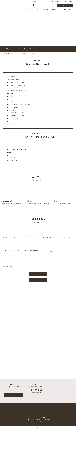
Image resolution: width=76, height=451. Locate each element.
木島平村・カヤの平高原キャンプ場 (17, 121)
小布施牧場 (11, 123)
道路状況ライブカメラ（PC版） (16, 112)
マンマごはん (64, 9)
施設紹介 (54, 9)
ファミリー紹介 (38, 9)
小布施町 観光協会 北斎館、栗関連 (17, 85)
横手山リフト (11, 96)
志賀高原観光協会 (12, 76)
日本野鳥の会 (11, 157)
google (10, 152)
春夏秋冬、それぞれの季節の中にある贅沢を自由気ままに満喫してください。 (12, 195)
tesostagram (37, 287)
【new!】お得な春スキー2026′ (24, 50)
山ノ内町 (10, 93)
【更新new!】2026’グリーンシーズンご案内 (28, 48)
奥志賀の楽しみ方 (46, 9)
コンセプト (31, 9)
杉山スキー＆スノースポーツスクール (18, 149)
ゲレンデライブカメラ (14, 107)
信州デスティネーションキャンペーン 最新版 (19, 104)
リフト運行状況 (12, 110)
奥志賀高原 (11, 99)
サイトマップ (35, 445)
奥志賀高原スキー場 (13, 118)
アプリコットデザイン (14, 160)
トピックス (70, 9)
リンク (26, 445)
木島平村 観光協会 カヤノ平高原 (16, 82)
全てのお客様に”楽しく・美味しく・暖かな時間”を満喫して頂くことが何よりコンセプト (64, 195)
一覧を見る (38, 281)
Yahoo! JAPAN (12, 155)
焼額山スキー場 (12, 101)
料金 (58, 9)
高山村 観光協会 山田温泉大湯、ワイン (18, 87)
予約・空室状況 (65, 5)
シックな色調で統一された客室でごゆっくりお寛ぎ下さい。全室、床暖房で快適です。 (38, 195)
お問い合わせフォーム (13, 412)
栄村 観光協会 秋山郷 (13, 79)
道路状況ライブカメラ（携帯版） (16, 115)
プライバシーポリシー (46, 445)
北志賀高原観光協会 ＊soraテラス (17, 90)
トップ (25, 9)
